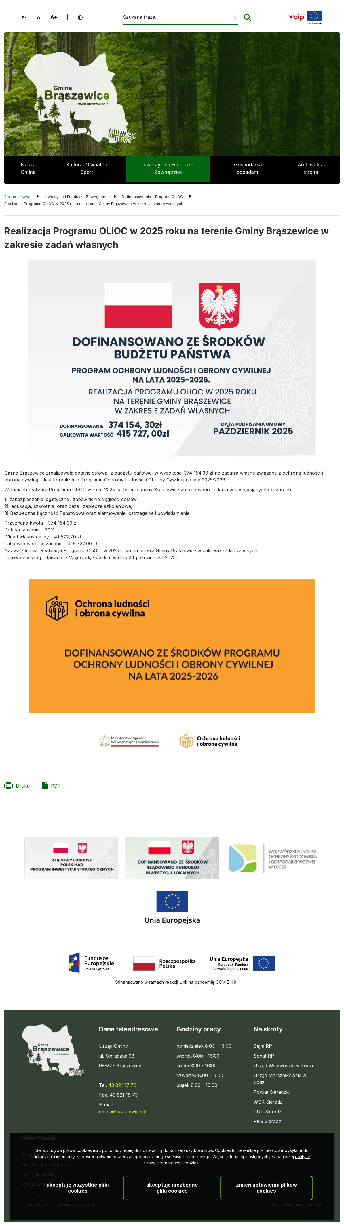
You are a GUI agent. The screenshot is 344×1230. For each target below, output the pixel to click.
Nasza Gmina (28, 168)
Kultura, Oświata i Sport (86, 168)
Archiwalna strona (311, 172)
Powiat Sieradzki (272, 1089)
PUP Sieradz (268, 1109)
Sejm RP (263, 1043)
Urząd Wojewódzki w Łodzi (283, 1063)
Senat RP (264, 1053)
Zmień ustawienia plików (266, 1197)
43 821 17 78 (122, 1082)
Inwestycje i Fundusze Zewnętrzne (167, 168)
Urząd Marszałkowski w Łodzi (280, 1076)
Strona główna (17, 194)
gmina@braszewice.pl (122, 1109)
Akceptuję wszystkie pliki (78, 1197)
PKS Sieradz (267, 1118)
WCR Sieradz (268, 1099)
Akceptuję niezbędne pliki (172, 1197)
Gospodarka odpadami (248, 168)
